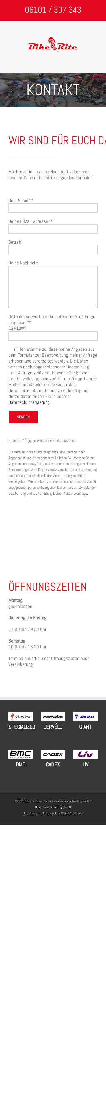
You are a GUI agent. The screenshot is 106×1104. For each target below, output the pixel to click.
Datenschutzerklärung (29, 402)
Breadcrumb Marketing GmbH (53, 807)
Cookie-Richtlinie (71, 813)
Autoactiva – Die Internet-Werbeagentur (50, 801)
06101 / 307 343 (53, 9)
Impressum (31, 813)
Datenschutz (50, 813)
